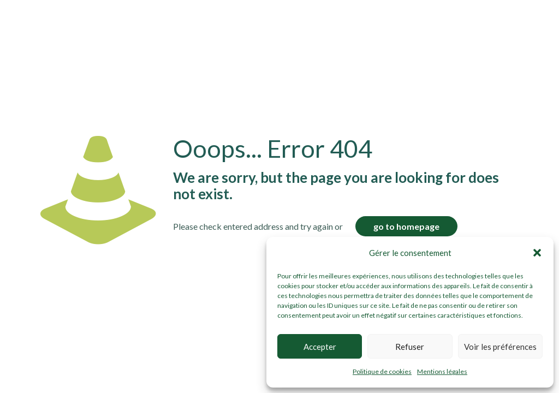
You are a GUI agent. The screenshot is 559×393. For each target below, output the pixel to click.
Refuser (409, 347)
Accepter (320, 347)
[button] (537, 252)
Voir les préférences (500, 347)
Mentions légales (442, 371)
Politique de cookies (382, 371)
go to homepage (406, 226)
